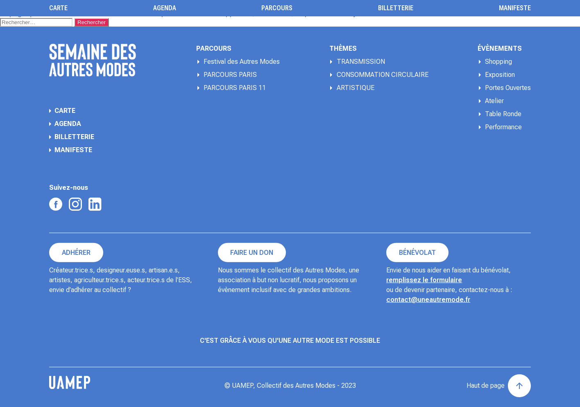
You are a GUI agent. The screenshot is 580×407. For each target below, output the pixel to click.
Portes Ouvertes (508, 88)
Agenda (164, 8)
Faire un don (251, 252)
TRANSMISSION (361, 61)
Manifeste (515, 8)
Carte (58, 8)
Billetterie (395, 8)
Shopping (498, 61)
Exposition (500, 75)
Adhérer (76, 252)
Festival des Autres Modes (242, 61)
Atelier (494, 101)
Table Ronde (503, 114)
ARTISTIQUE (355, 88)
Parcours (276, 8)
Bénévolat (417, 252)
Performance (503, 127)
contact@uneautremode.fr (428, 300)
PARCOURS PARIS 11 (235, 88)
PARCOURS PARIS (230, 75)
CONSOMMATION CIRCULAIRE (382, 75)
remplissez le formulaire (424, 280)
